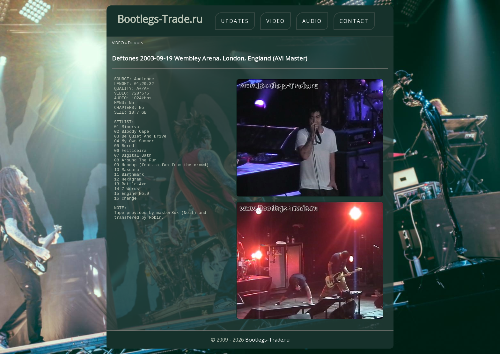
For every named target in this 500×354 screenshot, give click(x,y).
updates (235, 21)
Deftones (135, 43)
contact (354, 21)
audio (312, 21)
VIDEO (118, 43)
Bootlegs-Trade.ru (267, 339)
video (275, 21)
